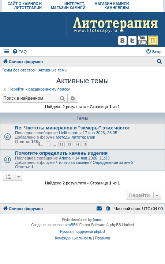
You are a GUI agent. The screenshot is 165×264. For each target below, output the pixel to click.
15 (85, 144)
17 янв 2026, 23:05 (100, 133)
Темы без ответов (18, 70)
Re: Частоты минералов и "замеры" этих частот (72, 128)
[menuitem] (19, 51)
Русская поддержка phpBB (82, 232)
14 (77, 144)
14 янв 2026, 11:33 (92, 158)
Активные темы (52, 70)
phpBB (70, 225)
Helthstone (68, 133)
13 (69, 144)
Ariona (65, 158)
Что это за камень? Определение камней (94, 162)
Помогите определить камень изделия (61, 153)
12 (61, 144)
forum (97, 220)
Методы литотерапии (75, 137)
